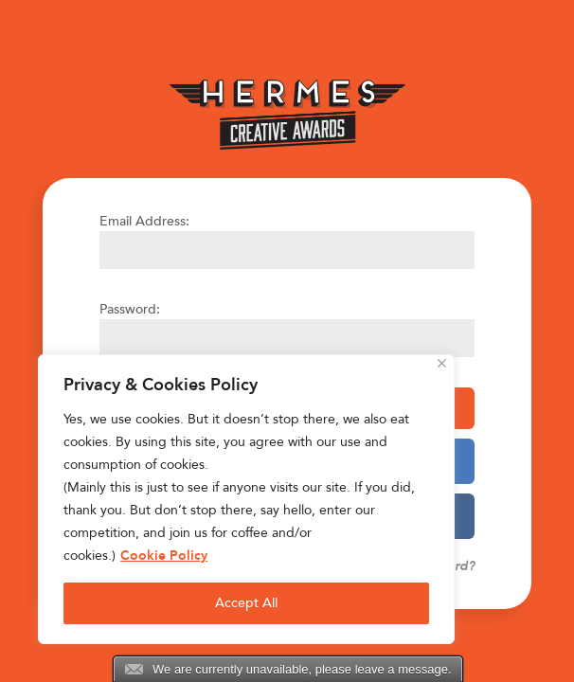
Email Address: (144, 221)
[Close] (442, 363)
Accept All (246, 603)
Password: (129, 309)
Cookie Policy (163, 556)
